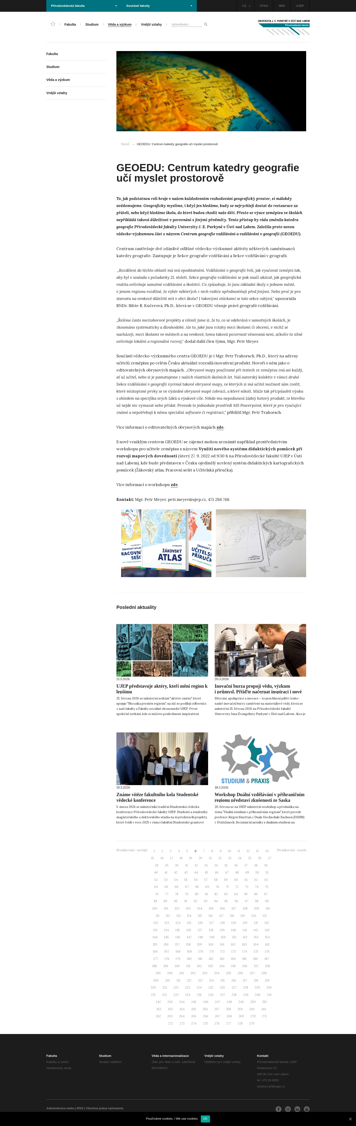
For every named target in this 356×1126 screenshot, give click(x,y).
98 (256, 901)
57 (206, 880)
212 (189, 980)
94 (216, 901)
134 (166, 930)
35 (226, 865)
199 (158, 973)
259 (240, 1009)
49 (247, 872)
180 (189, 959)
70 (217, 887)
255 (193, 1009)
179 (178, 959)
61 (246, 880)
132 (267, 923)
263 (170, 1016)
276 (217, 1024)
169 (189, 952)
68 (197, 887)
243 (170, 1002)
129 (233, 923)
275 (205, 1024)
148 (200, 937)
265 (193, 1016)
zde (220, 427)
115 (200, 916)
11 (239, 851)
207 (252, 973)
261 (263, 1009)
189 (165, 966)
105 (211, 908)
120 (253, 916)
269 (241, 1016)
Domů (125, 144)
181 (200, 959)
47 (227, 872)
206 (240, 973)
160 (211, 944)
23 (229, 858)
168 (178, 952)
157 (177, 944)
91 (185, 901)
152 (245, 937)
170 (200, 952)
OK (205, 1118)
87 (266, 894)
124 (178, 923)
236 (211, 995)
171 (212, 952)
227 (234, 988)
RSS (80, 1108)
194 (222, 966)
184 (233, 959)
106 (222, 908)
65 (166, 887)
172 (222, 952)
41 (165, 872)
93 (205, 901)
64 (156, 887)
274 (193, 1024)
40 (156, 872)
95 (226, 901)
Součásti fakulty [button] (159, 6)
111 (157, 916)
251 (264, 1002)
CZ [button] (246, 6)
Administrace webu (60, 1108)
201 (181, 973)
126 (200, 923)
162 (233, 944)
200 (170, 973)
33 (206, 865)
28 (156, 865)
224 (199, 988)
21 (210, 858)
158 (188, 944)
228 (245, 988)
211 (178, 980)
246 (205, 1002)
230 (269, 988)
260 (252, 1009)
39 (266, 865)
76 (156, 894)
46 (216, 872)
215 (222, 980)
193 (210, 966)
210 (167, 980)
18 (181, 858)
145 (166, 937)
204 (216, 973)
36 (236, 865)
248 (229, 1002)
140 (233, 930)
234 (187, 995)
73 (246, 887)
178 (167, 959)
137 (200, 930)
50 (257, 872)
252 (158, 1009)
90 (176, 901)
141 (245, 930)
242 (158, 1002)
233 (176, 995)
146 (177, 937)
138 (211, 930)
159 (199, 944)
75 (266, 887)
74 (256, 887)
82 (216, 894)
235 (199, 995)
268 (229, 1016)
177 (156, 959)
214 (211, 980)
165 (267, 944)
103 (188, 908)
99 (267, 901)
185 (244, 959)
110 (268, 908)
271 (264, 1016)
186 (255, 959)
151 (234, 937)
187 (267, 959)
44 (196, 872)
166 (155, 952)
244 (182, 1002)
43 (186, 872)
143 (267, 930)
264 (182, 1016)
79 (186, 894)
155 (155, 944)
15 (152, 858)
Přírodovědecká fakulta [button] (84, 6)
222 (176, 988)
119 (243, 916)
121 (265, 916)
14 (267, 851)
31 (186, 865)
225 (210, 988)
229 (257, 988)
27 (269, 858)
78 (176, 894)
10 (229, 851)
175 (256, 952)
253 (170, 1009)
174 (244, 952)
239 (245, 995)
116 (211, 916)
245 (193, 1002)
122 (156, 923)
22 (220, 858)
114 (189, 916)
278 (240, 1024)
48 (237, 872)
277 (228, 1024)
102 (177, 908)
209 (155, 980)
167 (166, 952)
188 (154, 966)
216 (233, 980)
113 (179, 916)
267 (217, 1016)
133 (155, 930)
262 (158, 1016)
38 (255, 865)
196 (244, 966)
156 (166, 944)
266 (205, 1016)
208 (264, 973)
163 (244, 944)
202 (193, 973)
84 (236, 894)
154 (267, 937)
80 (196, 894)
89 (165, 901)
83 (226, 894)
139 (222, 930)
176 (267, 952)
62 (256, 880)
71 (227, 887)
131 (256, 923)
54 (176, 880)
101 (166, 908)
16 (162, 858)
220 (153, 988)
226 (222, 988)
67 (187, 887)
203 (204, 973)
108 (245, 908)
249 (241, 1002)
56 (196, 880)
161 (222, 944)
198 (267, 966)
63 (266, 880)
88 (155, 901)
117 (221, 916)
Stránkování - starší (291, 850)
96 (236, 901)
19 (190, 858)
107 (234, 908)
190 (177, 966)
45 (206, 872)
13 (257, 851)
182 (211, 959)
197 (256, 966)
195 (233, 966)
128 (222, 923)
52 (156, 880)
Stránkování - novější (131, 850)
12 (248, 851)
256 (205, 1009)
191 (188, 966)
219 (267, 980)
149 (212, 937)
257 (216, 1009)
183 (222, 959)
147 (189, 937)
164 (255, 944)
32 (196, 865)
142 (255, 930)
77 (166, 894)
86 (256, 894)
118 (232, 916)
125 (189, 923)
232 (164, 995)
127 (211, 923)
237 (222, 995)
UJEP (300, 6)
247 (217, 1002)
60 (236, 880)
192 (199, 966)
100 (154, 908)
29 (166, 865)
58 (216, 880)
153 (256, 937)
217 (245, 980)
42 (176, 872)
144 (155, 937)
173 (233, 952)
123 (167, 923)
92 (195, 901)
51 (267, 872)
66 (176, 887)
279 (251, 1024)
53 (166, 880)
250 (253, 1002)
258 (228, 1009)
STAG (264, 6)
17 (171, 858)
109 (256, 908)
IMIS (282, 6)
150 (223, 937)
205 (228, 973)
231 (153, 995)
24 (239, 858)
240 (257, 995)
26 (259, 858)
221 (164, 988)
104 (199, 908)
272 (170, 1024)
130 (245, 923)
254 (182, 1009)
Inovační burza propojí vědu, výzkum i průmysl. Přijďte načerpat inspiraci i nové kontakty (258, 691)
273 (182, 1024)
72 (236, 887)
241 (269, 995)
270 (253, 1016)
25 (249, 858)
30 (176, 865)
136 (188, 930)
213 (200, 980)
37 (246, 865)
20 (200, 858)
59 (226, 880)
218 (256, 980)
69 (207, 887)
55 (186, 880)
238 (234, 995)
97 (246, 901)
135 (177, 930)
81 (206, 894)
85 (246, 894)
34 (216, 865)
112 (168, 916)
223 (187, 988)
